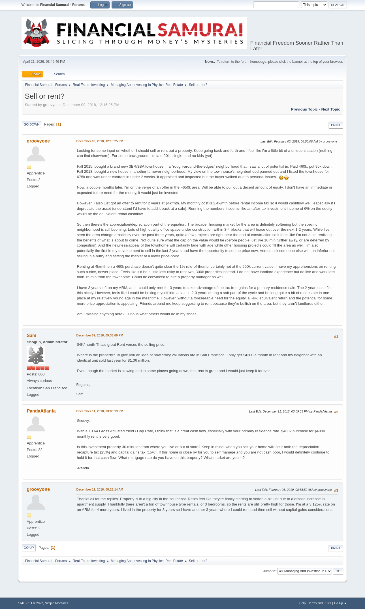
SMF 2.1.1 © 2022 (30, 603)
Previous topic (304, 109)
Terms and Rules (319, 603)
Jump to (269, 571)
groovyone (38, 141)
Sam (31, 335)
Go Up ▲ (340, 603)
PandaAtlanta (41, 411)
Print (336, 125)
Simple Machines (56, 603)
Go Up (29, 547)
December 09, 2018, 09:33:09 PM (99, 335)
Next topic (330, 109)
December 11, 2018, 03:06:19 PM (99, 411)
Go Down (31, 124)
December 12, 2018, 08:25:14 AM (99, 489)
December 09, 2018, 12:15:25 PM (99, 141)
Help (302, 603)
